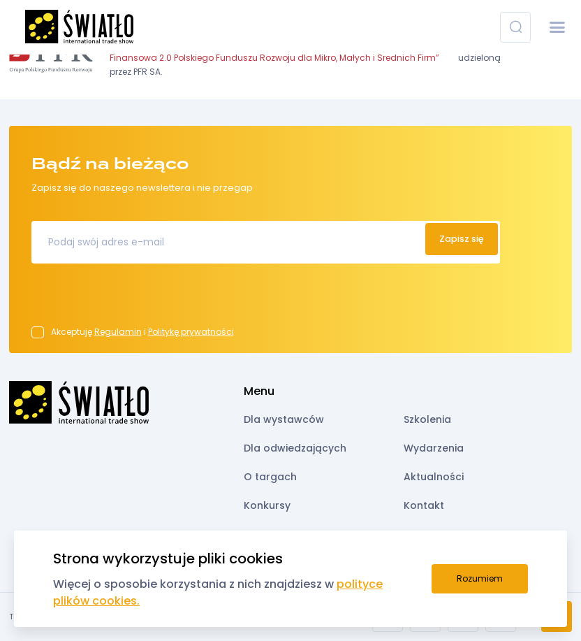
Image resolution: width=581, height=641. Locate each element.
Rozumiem (480, 578)
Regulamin (118, 332)
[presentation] (137, 299)
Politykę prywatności (191, 332)
